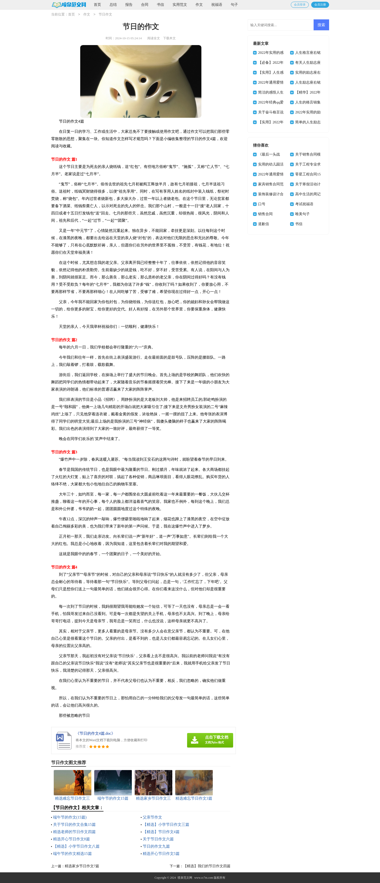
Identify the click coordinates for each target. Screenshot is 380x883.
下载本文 (169, 38)
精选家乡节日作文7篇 (82, 866)
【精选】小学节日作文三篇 (166, 824)
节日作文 (105, 14)
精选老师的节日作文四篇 (74, 832)
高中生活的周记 (308, 194)
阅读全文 (153, 38)
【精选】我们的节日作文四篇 (206, 866)
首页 (97, 5)
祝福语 (216, 5)
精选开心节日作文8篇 (71, 839)
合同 (144, 5)
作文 (199, 5)
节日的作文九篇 (156, 846)
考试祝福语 (304, 204)
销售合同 (265, 214)
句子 (234, 5)
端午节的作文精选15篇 (72, 853)
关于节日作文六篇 (158, 839)
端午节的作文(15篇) (70, 817)
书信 (160, 5)
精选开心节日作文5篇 (161, 853)
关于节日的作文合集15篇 (74, 824)
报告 (129, 5)
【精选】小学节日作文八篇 (76, 846)
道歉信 (263, 224)
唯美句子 (302, 214)
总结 (113, 5)
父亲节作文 (152, 817)
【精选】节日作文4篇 (161, 832)
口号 (261, 204)
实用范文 (180, 5)
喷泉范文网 (185, 877)
